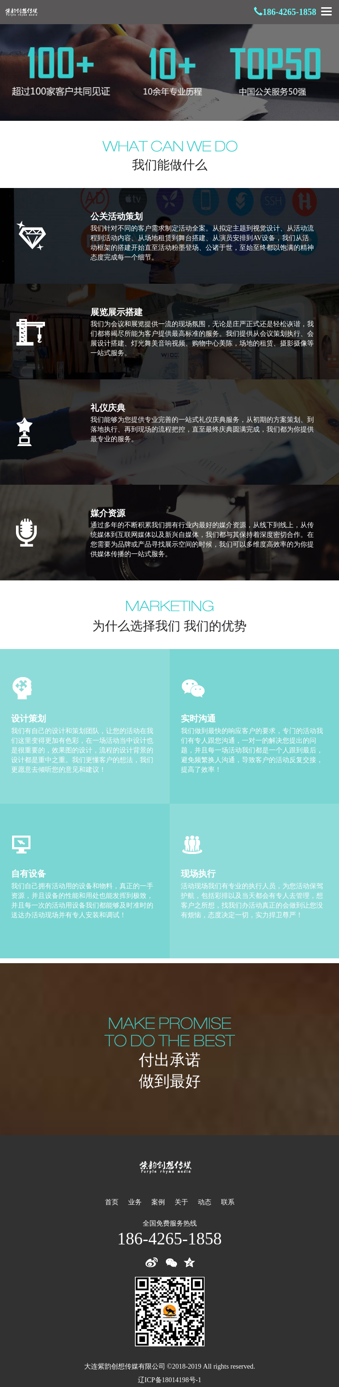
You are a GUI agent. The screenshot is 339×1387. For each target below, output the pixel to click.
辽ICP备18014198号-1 (169, 1380)
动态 (204, 1202)
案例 (158, 1202)
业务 (135, 1202)
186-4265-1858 (289, 12)
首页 (111, 1202)
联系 (228, 1202)
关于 (181, 1202)
